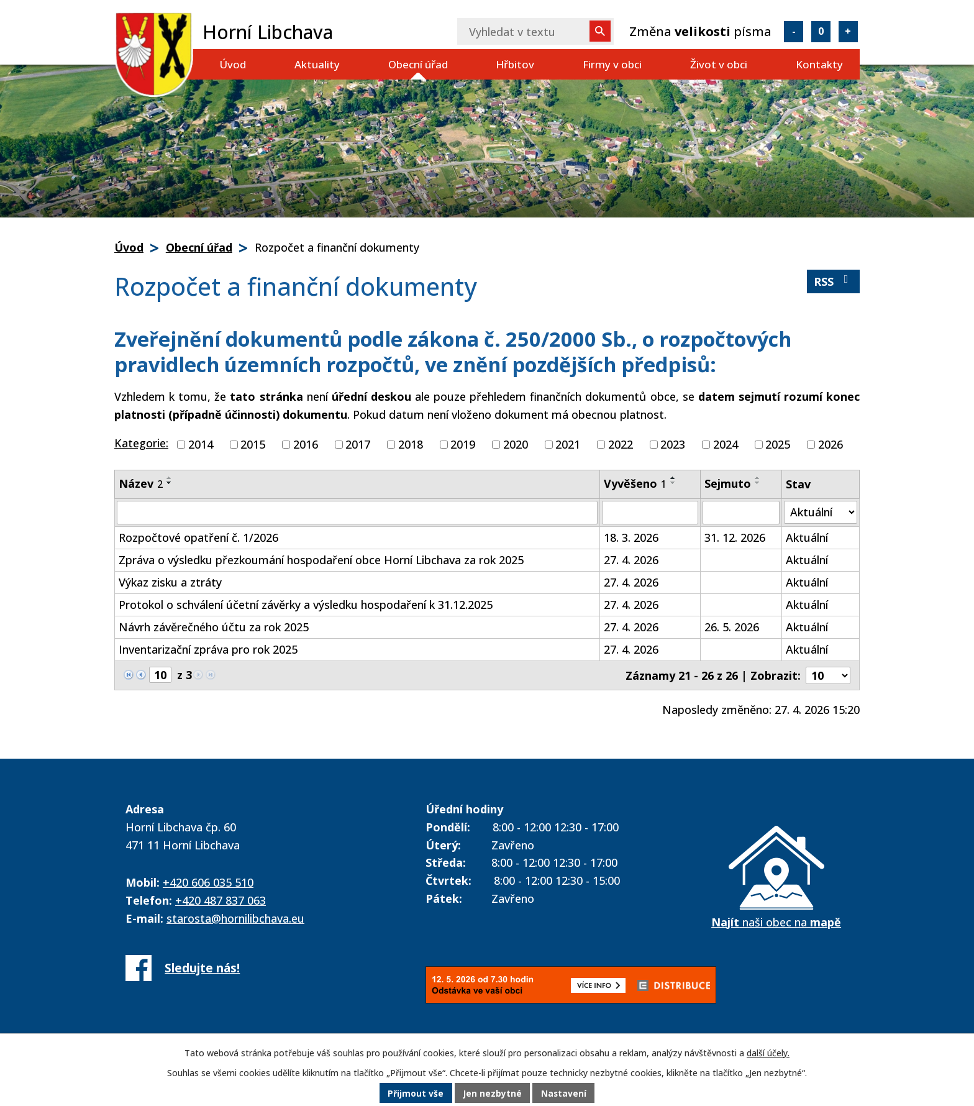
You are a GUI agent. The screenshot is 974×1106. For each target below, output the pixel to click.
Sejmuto (727, 483)
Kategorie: (141, 443)
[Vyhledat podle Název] (357, 512)
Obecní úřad (418, 64)
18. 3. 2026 (631, 537)
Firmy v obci (612, 64)
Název (141, 483)
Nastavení (565, 1093)
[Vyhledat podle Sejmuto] (741, 512)
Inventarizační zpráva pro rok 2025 (208, 649)
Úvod (232, 64)
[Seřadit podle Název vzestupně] (169, 477)
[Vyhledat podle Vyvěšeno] (650, 512)
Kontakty (819, 64)
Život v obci (718, 64)
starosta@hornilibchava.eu (235, 918)
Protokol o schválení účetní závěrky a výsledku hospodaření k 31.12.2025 (306, 604)
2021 (567, 444)
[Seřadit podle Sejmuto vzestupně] (758, 477)
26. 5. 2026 (731, 626)
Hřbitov (515, 64)
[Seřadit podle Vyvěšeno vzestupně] (673, 477)
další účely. (768, 1053)
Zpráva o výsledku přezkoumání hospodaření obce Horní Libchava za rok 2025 (321, 559)
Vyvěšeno (635, 483)
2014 (200, 444)
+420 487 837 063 (220, 900)
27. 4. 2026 (631, 559)
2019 (462, 444)
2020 (515, 444)
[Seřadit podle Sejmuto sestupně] (758, 482)
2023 (672, 444)
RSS (833, 281)
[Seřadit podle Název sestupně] (169, 482)
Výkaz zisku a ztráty (170, 582)
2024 (725, 444)
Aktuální (807, 537)
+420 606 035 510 (208, 882)
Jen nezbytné (492, 1093)
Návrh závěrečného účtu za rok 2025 (214, 626)
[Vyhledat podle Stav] (820, 512)
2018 (410, 444)
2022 (620, 444)
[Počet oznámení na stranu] (828, 675)
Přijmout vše (415, 1093)
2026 (830, 444)
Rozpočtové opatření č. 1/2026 (198, 537)
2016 (305, 444)
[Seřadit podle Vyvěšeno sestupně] (673, 482)
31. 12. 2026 (734, 537)
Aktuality (317, 64)
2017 (357, 444)
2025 (777, 444)
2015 (252, 444)
